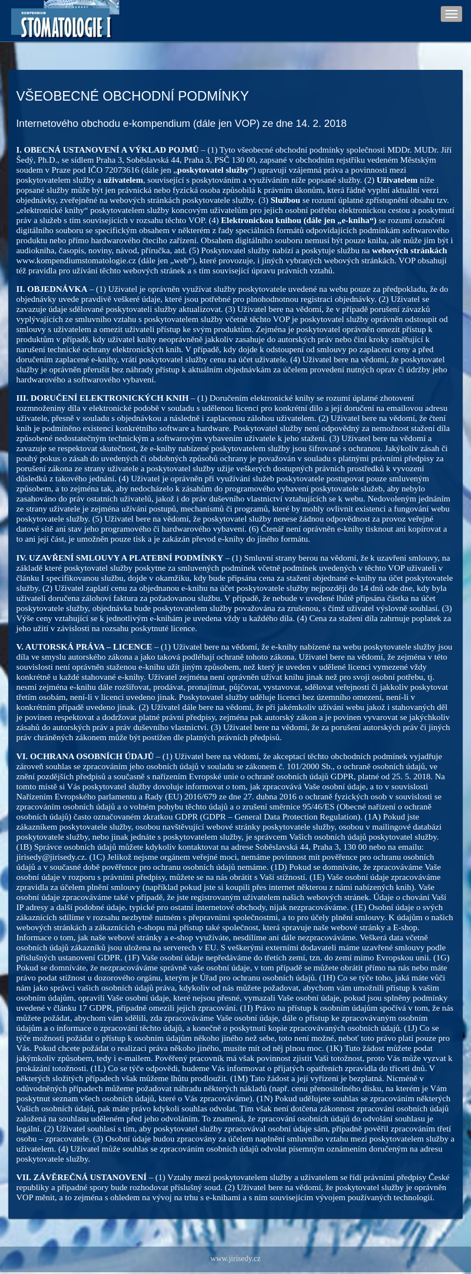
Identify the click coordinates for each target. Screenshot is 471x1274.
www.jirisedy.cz (236, 1258)
